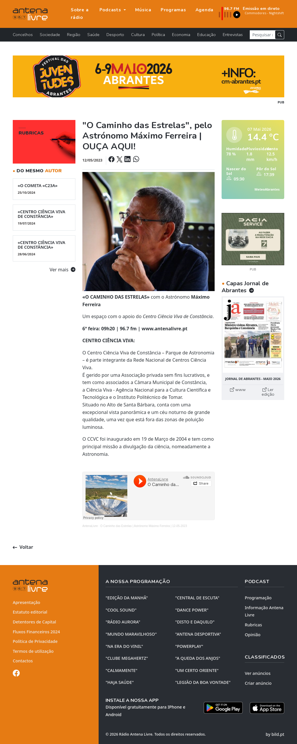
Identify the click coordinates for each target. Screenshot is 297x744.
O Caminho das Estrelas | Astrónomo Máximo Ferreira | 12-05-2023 (143, 526)
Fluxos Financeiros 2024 (36, 631)
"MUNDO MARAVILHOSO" (131, 634)
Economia (181, 34)
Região (73, 34)
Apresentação (26, 602)
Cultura (138, 34)
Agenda (204, 10)
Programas (173, 10)
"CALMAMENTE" (121, 670)
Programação (258, 597)
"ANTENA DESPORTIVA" (198, 634)
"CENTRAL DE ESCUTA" (197, 597)
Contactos (23, 661)
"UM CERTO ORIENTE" (197, 670)
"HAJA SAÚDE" (120, 682)
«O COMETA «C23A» (44, 189)
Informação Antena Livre (264, 611)
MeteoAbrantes (267, 189)
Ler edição (268, 392)
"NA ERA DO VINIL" (124, 646)
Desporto (115, 34)
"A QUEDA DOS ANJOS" (197, 658)
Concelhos (23, 34)
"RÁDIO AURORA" (123, 622)
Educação (206, 34)
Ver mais (62, 269)
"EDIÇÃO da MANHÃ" (127, 597)
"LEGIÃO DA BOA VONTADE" (203, 682)
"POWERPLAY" (189, 646)
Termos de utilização (33, 651)
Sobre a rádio (79, 13)
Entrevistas (233, 34)
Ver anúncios (258, 673)
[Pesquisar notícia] (262, 34)
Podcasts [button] (111, 10)
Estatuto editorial (30, 612)
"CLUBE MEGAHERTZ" (127, 658)
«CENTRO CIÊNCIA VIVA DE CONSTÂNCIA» (44, 217)
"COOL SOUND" (121, 610)
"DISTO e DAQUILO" (195, 622)
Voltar (23, 547)
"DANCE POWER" (192, 610)
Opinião (252, 634)
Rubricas (253, 625)
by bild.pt (275, 734)
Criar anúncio (258, 683)
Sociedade (50, 34)
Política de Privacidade (35, 641)
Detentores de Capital (34, 622)
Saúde (93, 34)
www (238, 389)
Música (143, 10)
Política (158, 34)
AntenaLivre (90, 526)
